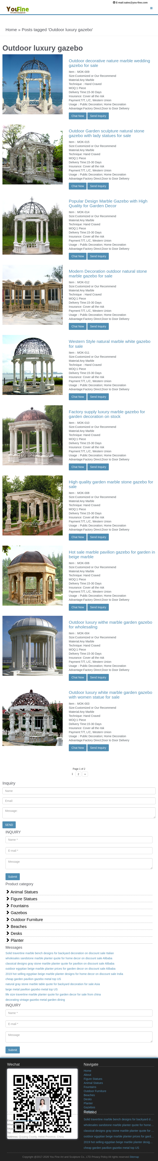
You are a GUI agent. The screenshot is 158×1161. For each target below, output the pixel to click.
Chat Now (77, 116)
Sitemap (134, 1157)
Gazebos (16, 912)
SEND (9, 824)
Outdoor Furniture (24, 919)
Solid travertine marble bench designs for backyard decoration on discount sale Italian (60, 953)
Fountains (17, 905)
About (87, 1074)
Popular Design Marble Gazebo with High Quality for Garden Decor (108, 203)
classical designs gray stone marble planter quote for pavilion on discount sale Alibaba (60, 963)
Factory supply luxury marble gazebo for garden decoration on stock (107, 414)
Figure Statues (21, 898)
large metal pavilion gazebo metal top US (32, 989)
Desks (14, 933)
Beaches (16, 926)
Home (87, 1070)
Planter (15, 940)
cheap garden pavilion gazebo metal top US (33, 979)
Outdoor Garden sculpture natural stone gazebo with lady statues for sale (106, 133)
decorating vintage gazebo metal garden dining (35, 999)
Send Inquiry (98, 116)
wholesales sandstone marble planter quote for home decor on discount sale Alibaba (59, 958)
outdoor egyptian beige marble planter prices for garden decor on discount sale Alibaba (61, 968)
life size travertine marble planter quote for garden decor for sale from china (53, 994)
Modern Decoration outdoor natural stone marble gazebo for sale (108, 273)
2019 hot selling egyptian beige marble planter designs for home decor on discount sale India (64, 974)
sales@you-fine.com (27, 1120)
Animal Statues (22, 892)
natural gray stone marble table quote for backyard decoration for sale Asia (53, 984)
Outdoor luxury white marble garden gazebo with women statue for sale (110, 694)
